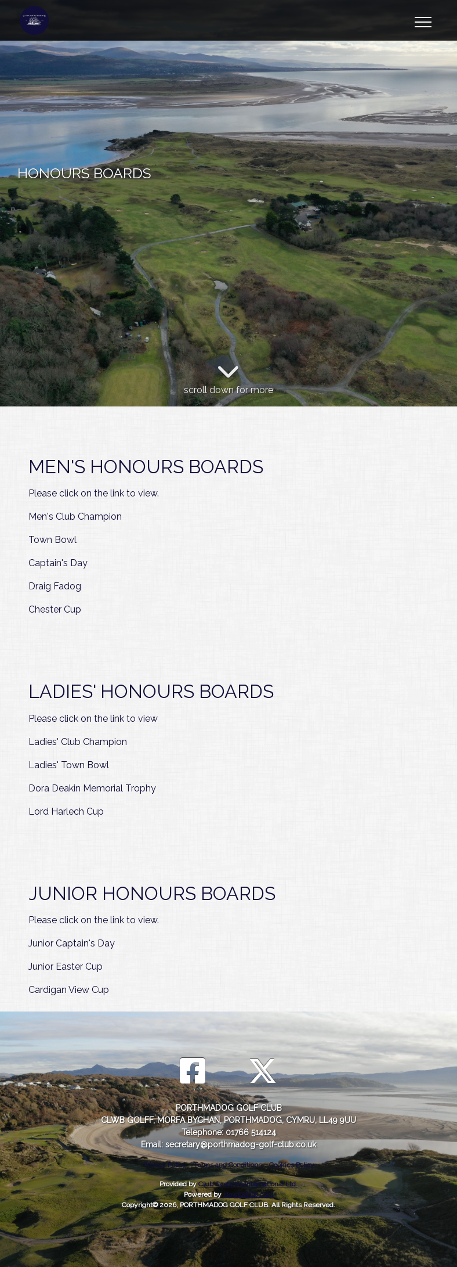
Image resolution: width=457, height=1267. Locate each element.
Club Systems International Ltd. (248, 1184)
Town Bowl (52, 539)
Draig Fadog (54, 586)
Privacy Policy (164, 1165)
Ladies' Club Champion (77, 741)
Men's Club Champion (75, 516)
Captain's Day (58, 562)
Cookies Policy (291, 1165)
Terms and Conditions (228, 1165)
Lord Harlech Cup (66, 811)
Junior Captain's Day (71, 943)
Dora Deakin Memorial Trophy (92, 788)
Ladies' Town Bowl (68, 765)
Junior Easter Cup (65, 966)
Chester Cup (54, 609)
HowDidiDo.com (248, 1194)
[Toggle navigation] (422, 20)
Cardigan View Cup (68, 989)
